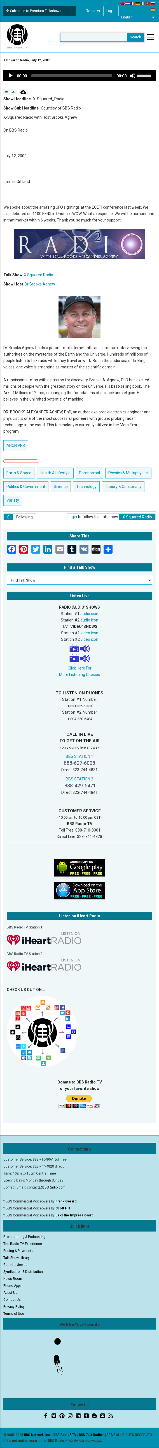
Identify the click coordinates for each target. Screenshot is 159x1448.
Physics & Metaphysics (128, 473)
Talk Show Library (16, 1258)
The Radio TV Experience (22, 1244)
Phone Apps (12, 1286)
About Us (10, 1293)
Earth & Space (18, 473)
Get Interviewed (15, 1265)
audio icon (89, 613)
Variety (12, 500)
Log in (111, 11)
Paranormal (89, 473)
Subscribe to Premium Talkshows (33, 11)
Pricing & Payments (18, 1251)
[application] (79, 75)
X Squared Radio (38, 275)
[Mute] (132, 75)
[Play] (10, 75)
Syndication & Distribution (23, 1272)
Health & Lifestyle (55, 473)
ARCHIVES (15, 445)
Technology (86, 486)
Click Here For (80, 668)
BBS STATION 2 (79, 779)
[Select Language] (138, 17)
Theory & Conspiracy (123, 486)
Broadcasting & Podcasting (24, 1237)
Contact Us (12, 1300)
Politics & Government (25, 486)
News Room (12, 1279)
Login (72, 517)
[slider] (71, 75)
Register (93, 11)
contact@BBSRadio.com (46, 1187)
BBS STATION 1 (79, 756)
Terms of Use (13, 1314)
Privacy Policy (14, 1307)
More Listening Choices (79, 674)
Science (61, 486)
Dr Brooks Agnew (40, 284)
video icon (89, 633)
